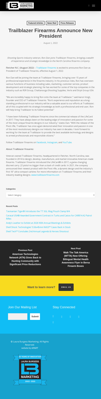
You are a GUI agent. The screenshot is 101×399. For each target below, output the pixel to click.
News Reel (51, 23)
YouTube (67, 142)
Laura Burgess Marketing (26, 341)
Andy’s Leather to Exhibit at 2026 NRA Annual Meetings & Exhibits (38, 222)
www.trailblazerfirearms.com (45, 174)
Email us (66, 287)
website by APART (29, 348)
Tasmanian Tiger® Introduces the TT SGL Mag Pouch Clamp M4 (38, 211)
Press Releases (67, 23)
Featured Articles (35, 23)
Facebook (41, 142)
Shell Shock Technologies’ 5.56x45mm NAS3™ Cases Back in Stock (38, 227)
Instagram (52, 142)
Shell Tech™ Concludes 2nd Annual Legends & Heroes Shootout (37, 231)
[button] (93, 5)
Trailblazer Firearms (46, 67)
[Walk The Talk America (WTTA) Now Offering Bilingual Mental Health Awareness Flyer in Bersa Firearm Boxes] (75, 258)
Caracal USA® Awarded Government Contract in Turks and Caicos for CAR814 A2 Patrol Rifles (49, 217)
